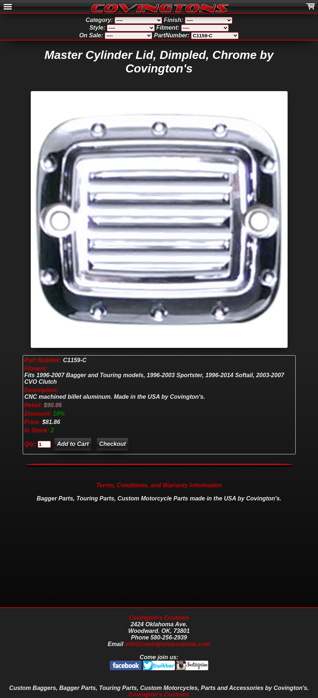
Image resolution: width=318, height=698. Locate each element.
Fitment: (36, 368)
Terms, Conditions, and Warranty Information (159, 485)
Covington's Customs (159, 618)
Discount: (39, 413)
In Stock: (38, 430)
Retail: (33, 405)
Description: (42, 390)
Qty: (30, 444)
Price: (33, 422)
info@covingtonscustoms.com (167, 644)
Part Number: (43, 360)
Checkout (112, 444)
